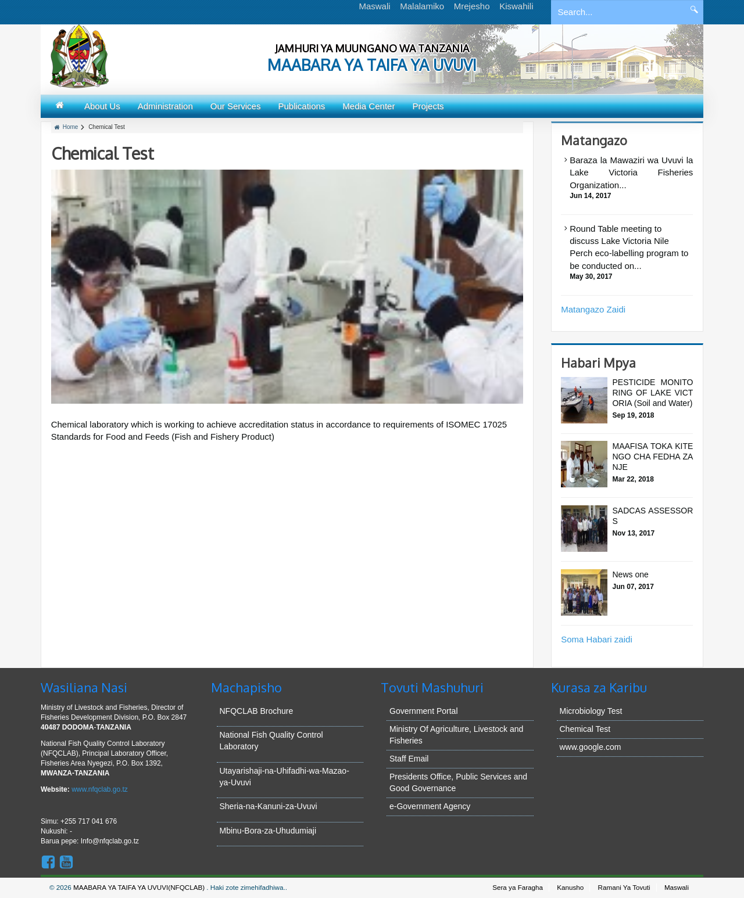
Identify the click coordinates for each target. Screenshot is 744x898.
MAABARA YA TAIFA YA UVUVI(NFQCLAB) (139, 887)
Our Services (235, 106)
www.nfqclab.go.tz (99, 789)
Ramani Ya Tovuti (624, 887)
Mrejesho (472, 6)
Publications (301, 106)
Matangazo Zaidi (593, 309)
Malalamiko (422, 6)
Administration (165, 106)
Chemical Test (585, 729)
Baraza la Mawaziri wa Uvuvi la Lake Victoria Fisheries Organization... (631, 172)
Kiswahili (516, 6)
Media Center (368, 106)
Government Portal (423, 711)
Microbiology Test (591, 711)
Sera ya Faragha (517, 887)
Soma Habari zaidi (596, 639)
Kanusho (570, 887)
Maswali (374, 6)
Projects (427, 106)
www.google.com (590, 747)
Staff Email (408, 758)
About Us (102, 106)
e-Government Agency (429, 806)
